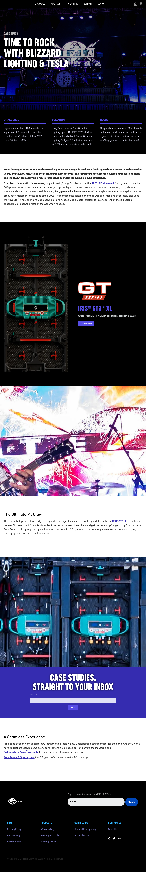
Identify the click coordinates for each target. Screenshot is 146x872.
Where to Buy (47, 829)
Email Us (112, 829)
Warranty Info (14, 842)
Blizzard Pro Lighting (85, 829)
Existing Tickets (48, 842)
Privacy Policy (14, 829)
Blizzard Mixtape (82, 836)
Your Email (34, 695)
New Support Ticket (50, 836)
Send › (131, 802)
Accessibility (13, 836)
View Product (86, 323)
